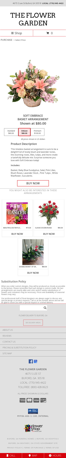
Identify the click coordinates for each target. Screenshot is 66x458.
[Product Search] (33, 308)
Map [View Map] (33, 455)
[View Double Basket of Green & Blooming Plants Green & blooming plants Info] (33, 252)
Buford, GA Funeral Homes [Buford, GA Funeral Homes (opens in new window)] (20, 439)
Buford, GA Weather (18, 443)
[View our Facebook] (31, 362)
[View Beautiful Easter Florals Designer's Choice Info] (17, 213)
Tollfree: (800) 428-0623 (33, 387)
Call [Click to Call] (11, 455)
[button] (33, 411)
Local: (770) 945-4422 (33, 382)
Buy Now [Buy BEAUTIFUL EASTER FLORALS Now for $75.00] (17, 234)
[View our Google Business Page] (35, 362)
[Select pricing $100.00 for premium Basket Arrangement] (37, 132)
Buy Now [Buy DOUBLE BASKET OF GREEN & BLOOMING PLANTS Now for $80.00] (33, 272)
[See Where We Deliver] (33, 322)
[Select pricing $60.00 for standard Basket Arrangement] (11, 132)
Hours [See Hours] (55, 455)
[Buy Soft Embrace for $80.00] (33, 183)
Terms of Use (52, 448)
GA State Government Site (44, 443)
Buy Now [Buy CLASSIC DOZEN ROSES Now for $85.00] (49, 234)
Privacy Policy (14, 448)
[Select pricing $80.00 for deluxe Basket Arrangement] (24, 132)
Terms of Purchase (33, 448)
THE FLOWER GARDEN (33, 19)
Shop (16, 33)
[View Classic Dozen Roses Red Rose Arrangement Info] (49, 213)
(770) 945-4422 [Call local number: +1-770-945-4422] (56, 3)
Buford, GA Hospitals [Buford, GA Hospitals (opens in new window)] (48, 439)
